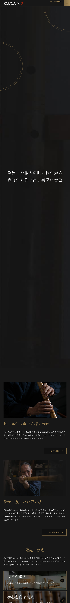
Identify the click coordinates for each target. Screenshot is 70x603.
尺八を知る (55, 451)
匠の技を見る (54, 532)
